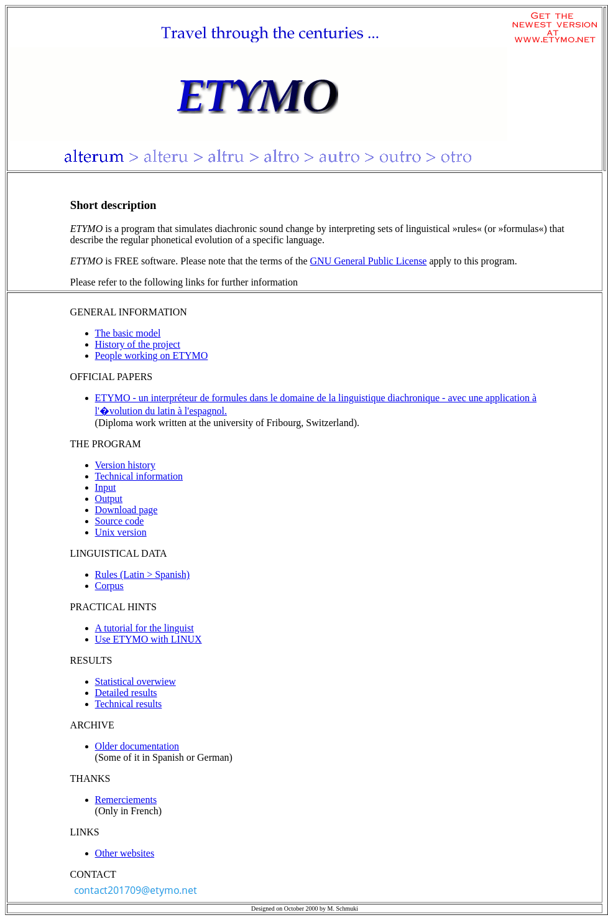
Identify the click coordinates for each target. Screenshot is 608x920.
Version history (125, 465)
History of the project (137, 344)
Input (105, 487)
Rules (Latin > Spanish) (142, 574)
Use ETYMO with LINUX (148, 639)
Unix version (121, 532)
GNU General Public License (368, 261)
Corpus (109, 585)
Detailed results (126, 692)
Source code (119, 521)
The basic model (128, 333)
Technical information (139, 476)
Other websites (125, 853)
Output (108, 498)
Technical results (128, 704)
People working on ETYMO (151, 355)
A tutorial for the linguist (144, 628)
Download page (126, 509)
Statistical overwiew (135, 681)
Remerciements (126, 799)
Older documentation (137, 746)
